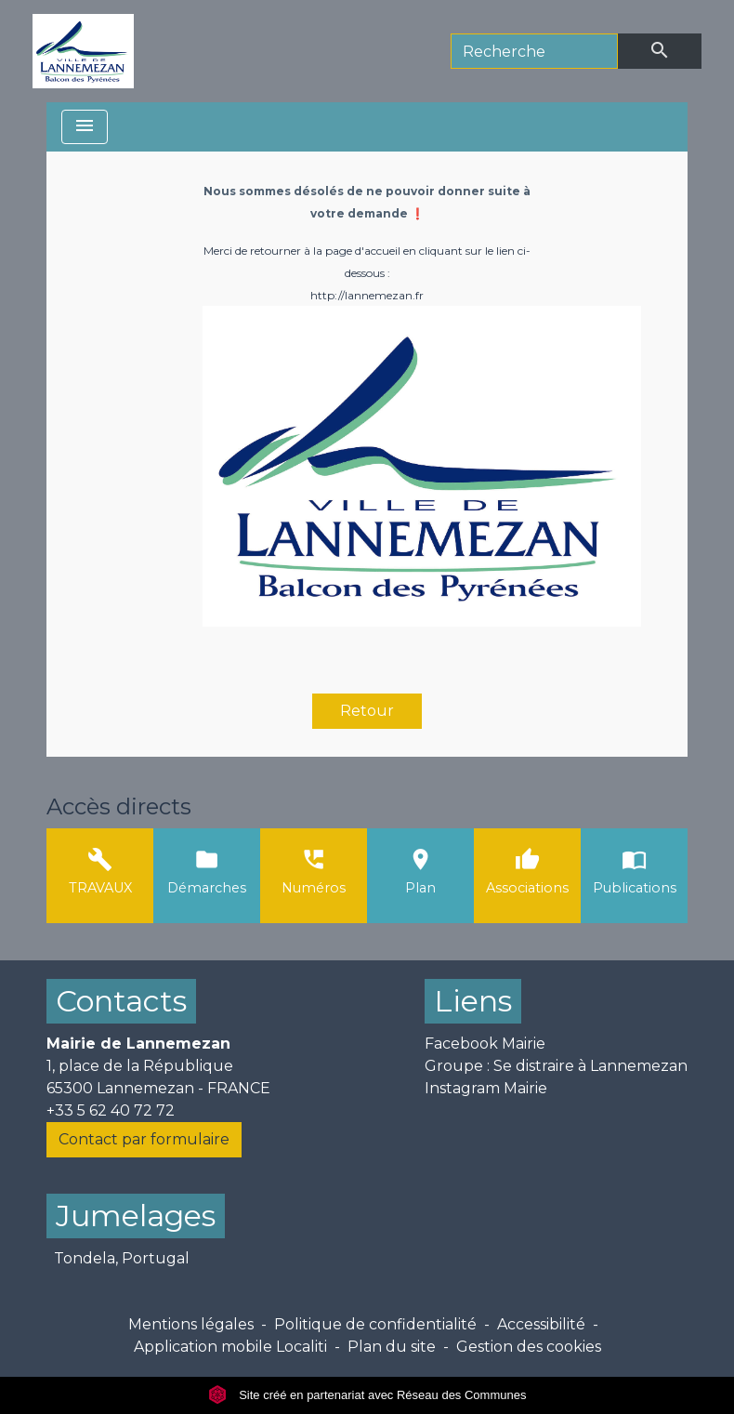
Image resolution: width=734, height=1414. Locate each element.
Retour (367, 711)
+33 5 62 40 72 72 (110, 1110)
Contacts (121, 1001)
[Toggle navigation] (84, 127)
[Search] (534, 51)
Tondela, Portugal (122, 1258)
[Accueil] (83, 51)
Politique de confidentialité (375, 1324)
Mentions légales (191, 1324)
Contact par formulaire (144, 1139)
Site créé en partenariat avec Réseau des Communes (367, 1395)
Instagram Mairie (486, 1088)
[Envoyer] (659, 51)
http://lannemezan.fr (367, 295)
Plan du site (391, 1346)
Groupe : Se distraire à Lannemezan (556, 1066)
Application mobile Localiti (230, 1346)
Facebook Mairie (485, 1043)
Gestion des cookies (528, 1346)
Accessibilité (541, 1324)
